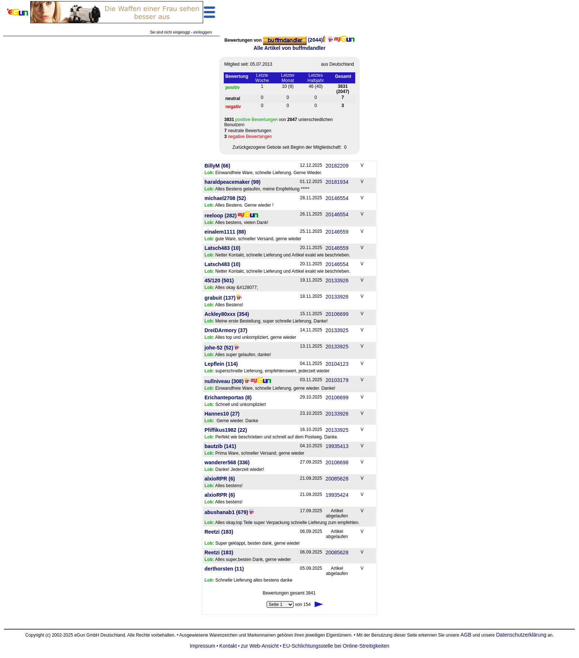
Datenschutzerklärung (521, 635)
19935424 (336, 495)
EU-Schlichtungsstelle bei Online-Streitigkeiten (336, 646)
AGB (466, 635)
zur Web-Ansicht (259, 646)
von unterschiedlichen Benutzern (278, 122)
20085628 (336, 479)
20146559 (336, 232)
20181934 (336, 182)
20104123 (336, 364)
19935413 (336, 446)
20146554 (336, 198)
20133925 (336, 330)
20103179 (336, 380)
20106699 (336, 314)
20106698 (336, 462)
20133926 (336, 280)
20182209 (336, 166)
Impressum (202, 646)
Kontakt (228, 646)
